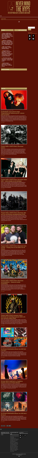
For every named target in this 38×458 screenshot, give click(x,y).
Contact (2, 434)
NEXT (10, 425)
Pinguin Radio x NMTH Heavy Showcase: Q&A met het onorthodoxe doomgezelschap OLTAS (13, 213)
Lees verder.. (3, 122)
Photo (15, 379)
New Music (9, 110)
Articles (9, 211)
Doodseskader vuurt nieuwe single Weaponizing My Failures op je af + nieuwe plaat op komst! (12, 113)
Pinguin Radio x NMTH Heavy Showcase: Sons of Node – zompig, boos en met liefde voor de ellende (13, 247)
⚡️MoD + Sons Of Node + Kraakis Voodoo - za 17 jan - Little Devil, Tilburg (7, 47)
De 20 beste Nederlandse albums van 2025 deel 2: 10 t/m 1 (13, 349)
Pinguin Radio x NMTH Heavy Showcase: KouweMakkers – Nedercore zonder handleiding (12, 282)
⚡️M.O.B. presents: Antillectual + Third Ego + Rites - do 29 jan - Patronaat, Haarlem (7, 65)
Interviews (17, 211)
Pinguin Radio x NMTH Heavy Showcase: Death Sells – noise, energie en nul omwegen (14, 180)
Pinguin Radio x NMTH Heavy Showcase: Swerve (12, 147)
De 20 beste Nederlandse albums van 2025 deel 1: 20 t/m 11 (14, 414)
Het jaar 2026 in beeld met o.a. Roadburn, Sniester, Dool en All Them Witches (12, 382)
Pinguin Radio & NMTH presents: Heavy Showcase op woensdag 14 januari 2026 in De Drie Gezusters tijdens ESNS (13, 317)
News (13, 379)
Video (12, 110)
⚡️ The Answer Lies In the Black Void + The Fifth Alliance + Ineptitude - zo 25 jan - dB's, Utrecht (7, 59)
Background (13, 211)
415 (7, 425)
